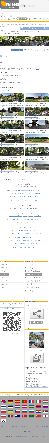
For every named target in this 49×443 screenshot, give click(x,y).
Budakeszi (17, 208)
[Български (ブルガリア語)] (3, 416)
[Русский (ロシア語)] (45, 406)
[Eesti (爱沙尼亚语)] (10, 406)
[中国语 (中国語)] (38, 416)
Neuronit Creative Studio (17, 436)
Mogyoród (27, 436)
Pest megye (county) (25, 193)
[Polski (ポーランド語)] (3, 411)
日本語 (5, 16)
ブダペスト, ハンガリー (7, 103)
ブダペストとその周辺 (17, 24)
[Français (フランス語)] (31, 401)
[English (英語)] (3, 401)
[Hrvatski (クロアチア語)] (38, 411)
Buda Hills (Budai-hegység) (25, 190)
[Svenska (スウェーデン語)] (31, 406)
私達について (4, 426)
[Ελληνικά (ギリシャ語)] (17, 416)
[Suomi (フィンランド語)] (3, 406)
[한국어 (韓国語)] (3, 420)
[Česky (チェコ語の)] (17, 411)
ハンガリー (8, 24)
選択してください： (17, 50)
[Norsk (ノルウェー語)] (38, 406)
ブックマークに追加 (12, 333)
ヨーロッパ (25, 222)
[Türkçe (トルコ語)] (24, 416)
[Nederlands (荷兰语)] (17, 406)
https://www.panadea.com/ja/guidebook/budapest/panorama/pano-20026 (12, 307)
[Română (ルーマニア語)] (10, 416)
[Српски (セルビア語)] (45, 411)
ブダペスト (31, 24)
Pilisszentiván (32, 208)
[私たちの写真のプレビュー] (37, 358)
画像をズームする (28, 50)
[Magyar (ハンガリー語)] (45, 401)
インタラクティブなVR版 (41, 50)
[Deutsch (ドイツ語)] (10, 401)
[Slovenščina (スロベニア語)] (31, 411)
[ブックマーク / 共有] (37, 314)
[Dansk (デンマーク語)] (24, 406)
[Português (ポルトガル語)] (24, 401)
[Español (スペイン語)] (17, 401)
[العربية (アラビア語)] (31, 416)
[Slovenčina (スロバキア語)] (24, 411)
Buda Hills (25, 24)
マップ (37, 69)
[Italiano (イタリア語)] (38, 401)
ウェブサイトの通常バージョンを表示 (37, 426)
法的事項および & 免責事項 (17, 426)
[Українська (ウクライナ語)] (10, 411)
